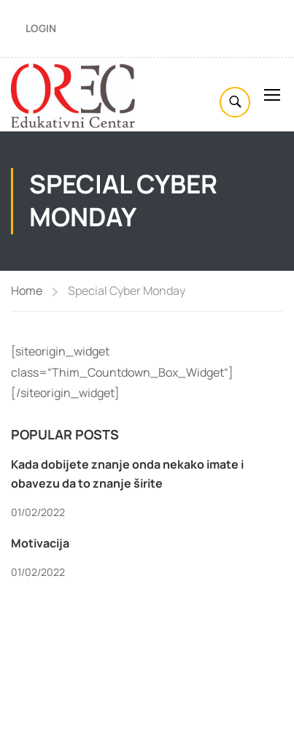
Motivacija (40, 543)
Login (41, 28)
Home (26, 290)
